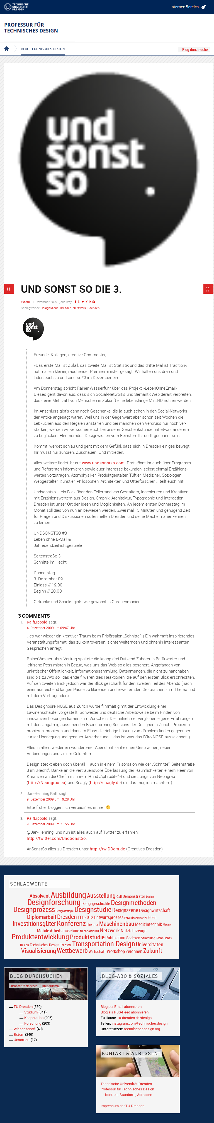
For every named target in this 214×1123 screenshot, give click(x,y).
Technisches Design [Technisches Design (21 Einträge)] (44, 944)
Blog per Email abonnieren (121, 1006)
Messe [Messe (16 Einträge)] (167, 925)
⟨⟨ (9, 288)
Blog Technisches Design (38, 44)
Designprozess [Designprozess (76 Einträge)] (34, 909)
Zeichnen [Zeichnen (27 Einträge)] (134, 951)
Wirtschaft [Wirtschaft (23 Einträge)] (97, 951)
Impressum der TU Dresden (122, 1105)
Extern (25, 302)
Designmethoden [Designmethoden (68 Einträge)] (133, 902)
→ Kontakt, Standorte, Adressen (126, 1094)
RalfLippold (37, 622)
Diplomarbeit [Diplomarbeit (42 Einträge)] (41, 917)
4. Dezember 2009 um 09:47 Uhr (51, 627)
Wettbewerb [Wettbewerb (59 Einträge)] (72, 950)
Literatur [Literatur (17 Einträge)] (92, 924)
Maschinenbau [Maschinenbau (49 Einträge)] (116, 924)
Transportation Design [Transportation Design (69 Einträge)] (103, 943)
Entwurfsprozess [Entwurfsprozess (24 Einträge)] (108, 917)
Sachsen (93, 308)
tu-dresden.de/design (135, 1017)
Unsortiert (22, 1039)
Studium (31, 1012)
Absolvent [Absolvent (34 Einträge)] (40, 895)
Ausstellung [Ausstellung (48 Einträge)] (101, 895)
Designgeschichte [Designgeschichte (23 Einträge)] (95, 903)
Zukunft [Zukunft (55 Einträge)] (152, 950)
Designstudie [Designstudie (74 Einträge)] (92, 909)
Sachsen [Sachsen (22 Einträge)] (133, 937)
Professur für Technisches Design (127, 1089)
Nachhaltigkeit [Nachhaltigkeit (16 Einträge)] (89, 931)
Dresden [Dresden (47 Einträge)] (67, 917)
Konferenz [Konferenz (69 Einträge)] (71, 923)
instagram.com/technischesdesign (139, 1023)
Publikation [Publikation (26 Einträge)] (115, 938)
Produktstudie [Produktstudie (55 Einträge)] (87, 936)
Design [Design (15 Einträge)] (150, 896)
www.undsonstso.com (103, 462)
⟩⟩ (208, 288)
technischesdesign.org (142, 1028)
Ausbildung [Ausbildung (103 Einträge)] (68, 894)
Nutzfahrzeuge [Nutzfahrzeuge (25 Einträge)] (133, 931)
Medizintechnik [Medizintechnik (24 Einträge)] (148, 924)
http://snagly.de (105, 782)
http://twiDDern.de (107, 849)
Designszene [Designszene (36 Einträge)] (125, 910)
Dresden (65, 308)
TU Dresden (23, 1006)
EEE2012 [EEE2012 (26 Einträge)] (85, 917)
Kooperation (33, 1017)
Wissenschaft (25, 1028)
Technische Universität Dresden (126, 1083)
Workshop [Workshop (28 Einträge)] (116, 951)
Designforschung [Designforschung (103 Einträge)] (54, 902)
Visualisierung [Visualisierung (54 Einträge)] (38, 950)
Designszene (50, 308)
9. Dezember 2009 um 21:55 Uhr (51, 824)
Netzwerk (79, 308)
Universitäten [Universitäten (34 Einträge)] (149, 944)
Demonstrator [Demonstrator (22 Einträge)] (134, 896)
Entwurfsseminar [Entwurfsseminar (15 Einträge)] (134, 918)
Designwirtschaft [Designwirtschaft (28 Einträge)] (154, 910)
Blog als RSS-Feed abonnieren (125, 1012)
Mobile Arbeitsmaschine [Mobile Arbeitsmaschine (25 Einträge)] (58, 931)
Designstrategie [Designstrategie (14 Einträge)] (65, 911)
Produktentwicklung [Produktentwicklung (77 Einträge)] (40, 937)
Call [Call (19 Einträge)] (119, 896)
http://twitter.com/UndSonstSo (56, 838)
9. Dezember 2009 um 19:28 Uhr (51, 799)
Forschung (32, 1023)
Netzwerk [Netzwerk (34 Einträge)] (110, 930)
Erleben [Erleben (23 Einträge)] (150, 917)
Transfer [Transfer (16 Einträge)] (65, 945)
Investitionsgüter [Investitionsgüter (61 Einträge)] (34, 923)
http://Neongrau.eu (46, 782)
